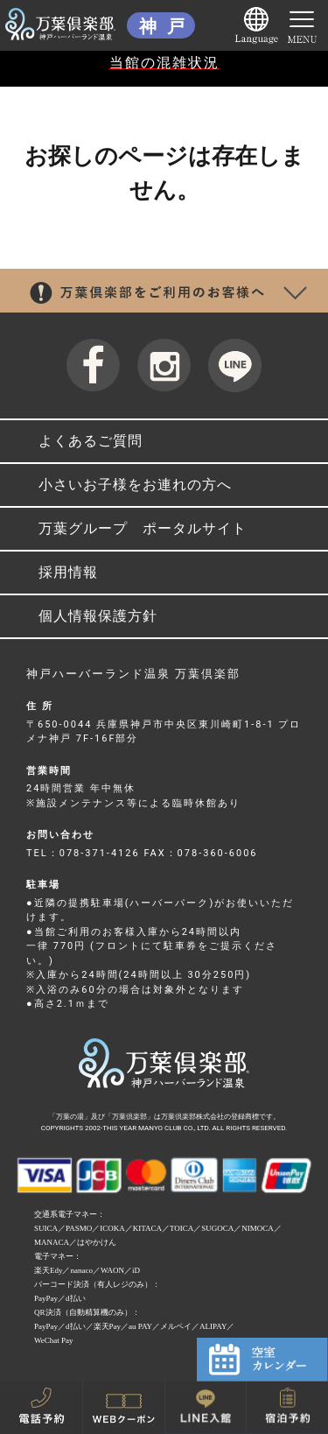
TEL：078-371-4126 (83, 853)
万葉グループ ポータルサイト (142, 528)
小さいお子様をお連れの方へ (135, 484)
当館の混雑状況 (164, 62)
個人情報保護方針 (97, 616)
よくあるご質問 (90, 440)
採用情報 (68, 572)
